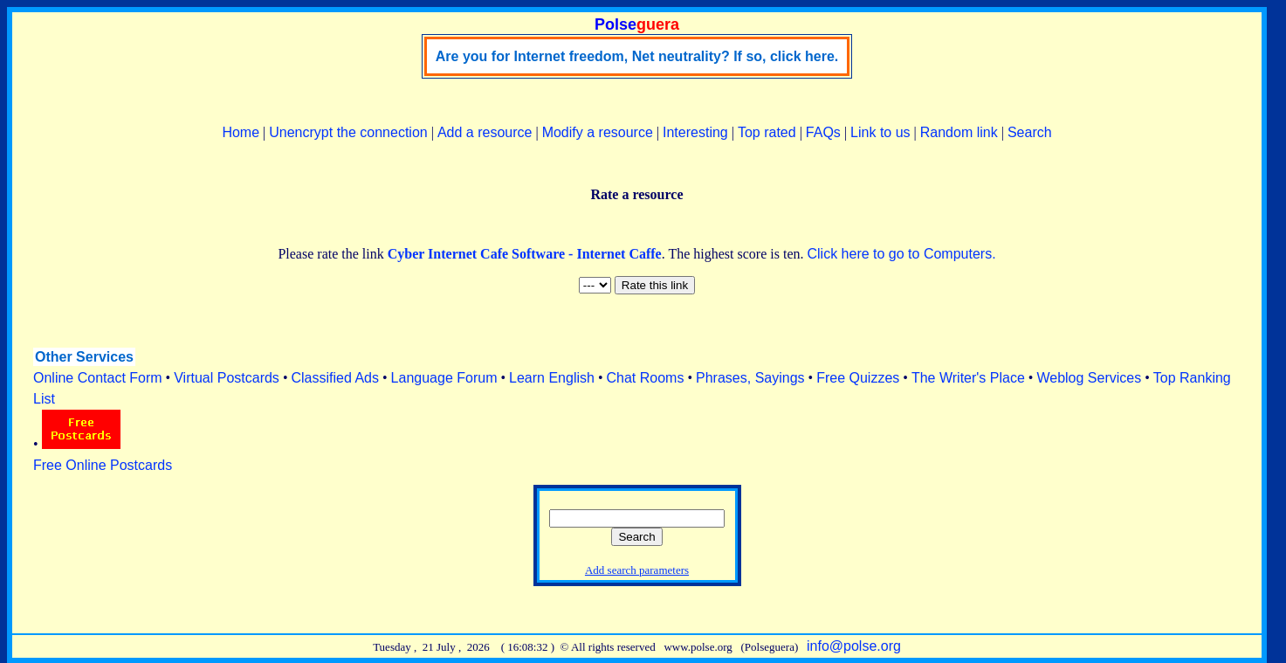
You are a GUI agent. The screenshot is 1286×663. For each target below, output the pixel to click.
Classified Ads (335, 377)
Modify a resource (597, 132)
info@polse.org (854, 646)
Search (1029, 132)
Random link (959, 132)
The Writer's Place (968, 377)
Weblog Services (1088, 377)
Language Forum (444, 377)
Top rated (767, 132)
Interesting (695, 132)
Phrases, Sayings (750, 377)
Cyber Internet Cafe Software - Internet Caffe (525, 253)
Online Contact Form (97, 377)
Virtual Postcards (226, 377)
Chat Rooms (645, 377)
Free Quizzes (857, 377)
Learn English (552, 377)
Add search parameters (637, 570)
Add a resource (485, 132)
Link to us (880, 132)
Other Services (84, 356)
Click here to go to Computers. (901, 253)
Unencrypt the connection (348, 132)
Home (240, 132)
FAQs (823, 132)
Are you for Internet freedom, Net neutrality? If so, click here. (637, 56)
